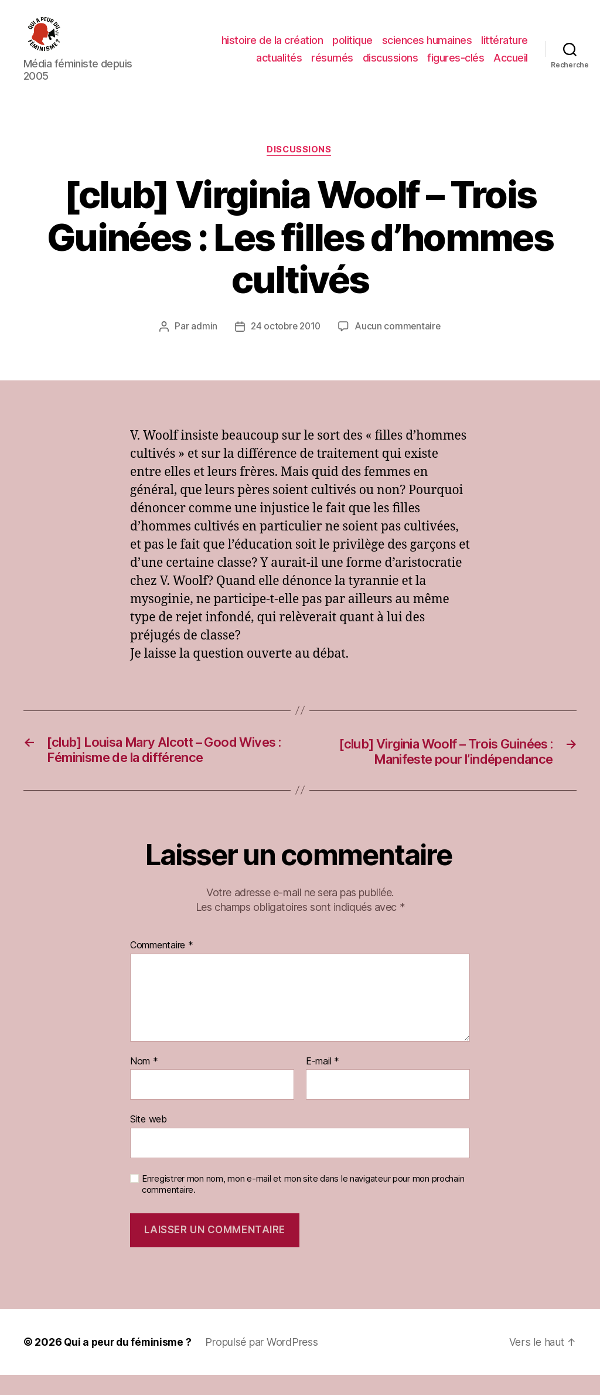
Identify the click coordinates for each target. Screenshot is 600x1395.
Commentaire (161, 966)
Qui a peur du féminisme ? (129, 1362)
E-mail (322, 1081)
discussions (390, 66)
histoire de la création (272, 49)
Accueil (510, 66)
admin (202, 345)
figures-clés (455, 66)
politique (352, 49)
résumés (332, 66)
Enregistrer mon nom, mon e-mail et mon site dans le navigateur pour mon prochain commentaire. (303, 1204)
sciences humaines (427, 49)
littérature (504, 49)
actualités (279, 66)
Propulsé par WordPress (265, 1362)
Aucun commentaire (399, 345)
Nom (144, 1081)
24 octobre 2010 (285, 345)
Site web (148, 1139)
